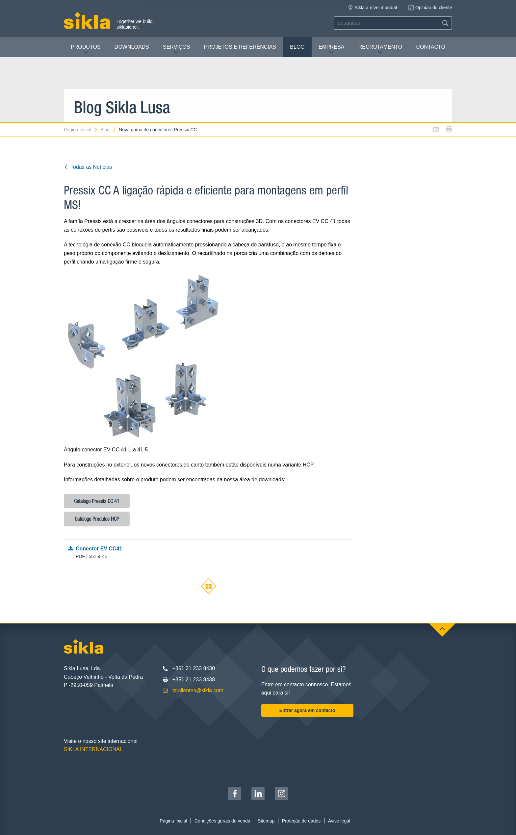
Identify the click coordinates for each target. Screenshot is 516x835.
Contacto (430, 47)
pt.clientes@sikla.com (197, 690)
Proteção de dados (301, 820)
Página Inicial (81, 129)
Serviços (176, 49)
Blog (297, 47)
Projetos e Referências (240, 47)
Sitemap (266, 820)
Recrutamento (380, 49)
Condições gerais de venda (222, 820)
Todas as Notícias (88, 167)
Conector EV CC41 (208, 552)
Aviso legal (339, 820)
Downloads (132, 47)
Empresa (331, 49)
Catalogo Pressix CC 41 (96, 501)
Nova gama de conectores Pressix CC (158, 129)
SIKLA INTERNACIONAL (93, 749)
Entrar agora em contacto (307, 710)
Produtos (85, 49)
